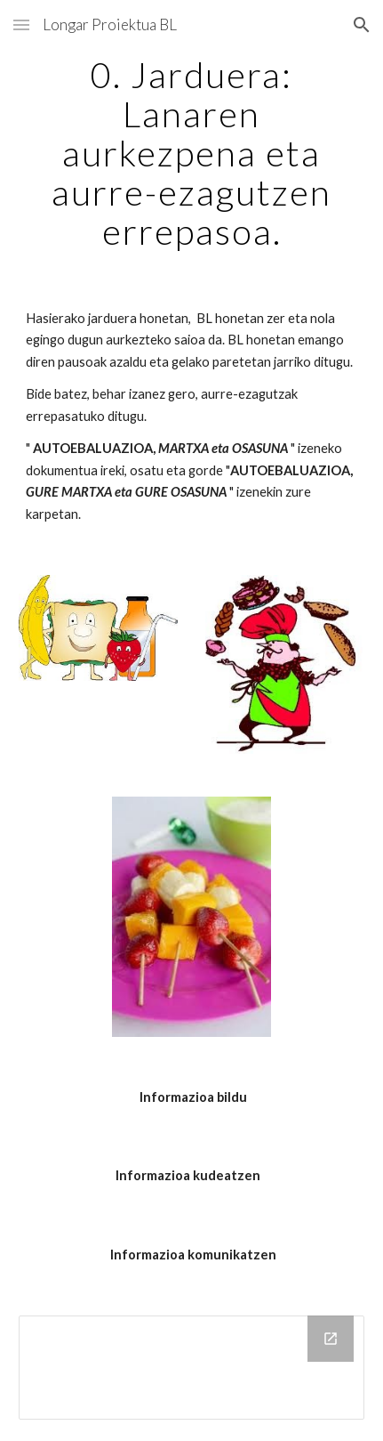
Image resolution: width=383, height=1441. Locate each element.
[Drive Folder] (191, 1367)
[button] (21, 24)
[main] (191, 153)
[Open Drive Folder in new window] (330, 1339)
